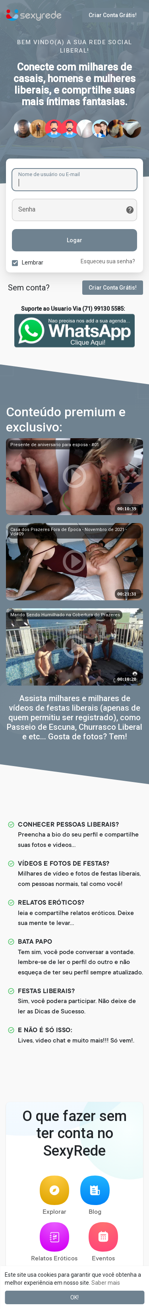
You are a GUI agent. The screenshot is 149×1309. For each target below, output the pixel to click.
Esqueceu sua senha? (108, 261)
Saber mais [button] (105, 1283)
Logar (74, 240)
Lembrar (32, 262)
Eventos (103, 1242)
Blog (95, 1196)
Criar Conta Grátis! (113, 15)
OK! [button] (74, 1297)
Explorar (54, 1196)
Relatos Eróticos (54, 1242)
